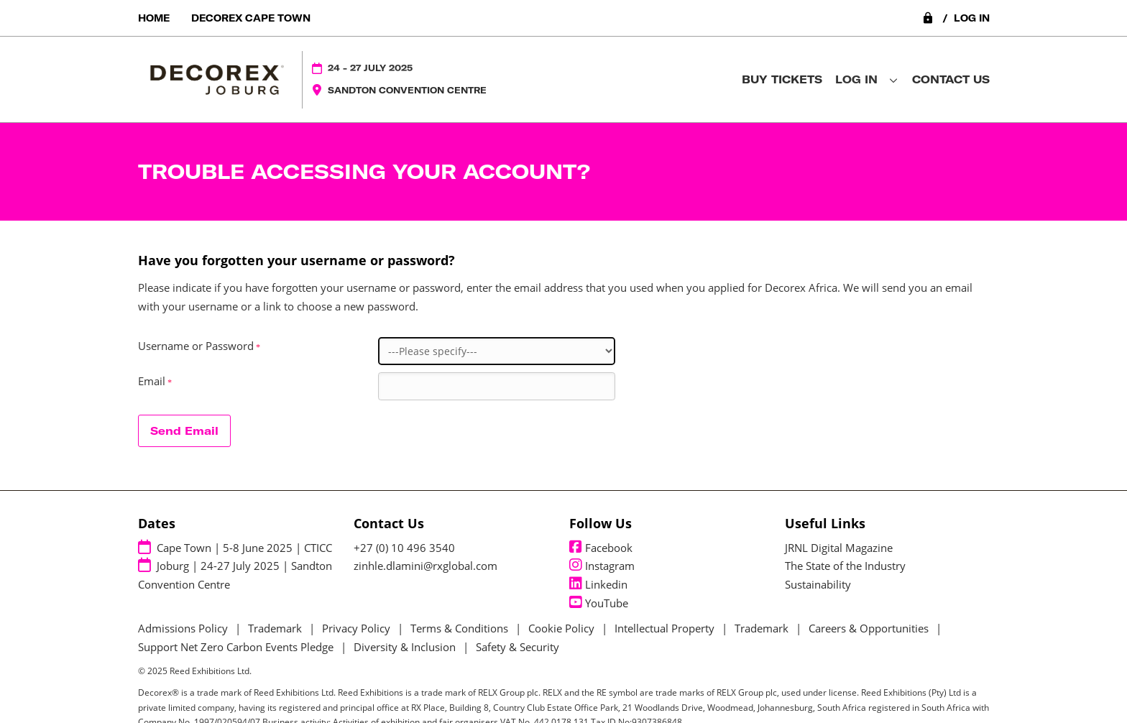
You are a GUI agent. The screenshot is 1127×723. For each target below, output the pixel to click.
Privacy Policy (356, 628)
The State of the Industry (845, 565)
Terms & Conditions (459, 628)
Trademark (275, 628)
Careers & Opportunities (869, 628)
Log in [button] (866, 79)
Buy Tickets (782, 79)
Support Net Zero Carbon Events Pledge (236, 647)
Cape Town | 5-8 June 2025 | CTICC (235, 547)
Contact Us (951, 79)
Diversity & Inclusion (405, 647)
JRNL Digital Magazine (839, 547)
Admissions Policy (183, 628)
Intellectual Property (664, 628)
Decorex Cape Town (250, 18)
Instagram (602, 565)
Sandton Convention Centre (407, 90)
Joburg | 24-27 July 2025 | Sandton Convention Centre (235, 574)
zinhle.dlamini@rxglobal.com (425, 565)
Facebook (600, 547)
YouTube (598, 603)
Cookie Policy (561, 628)
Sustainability (818, 584)
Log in (955, 18)
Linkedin (598, 584)
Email (156, 382)
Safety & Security (517, 647)
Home (154, 18)
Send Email (184, 431)
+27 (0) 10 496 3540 (404, 547)
